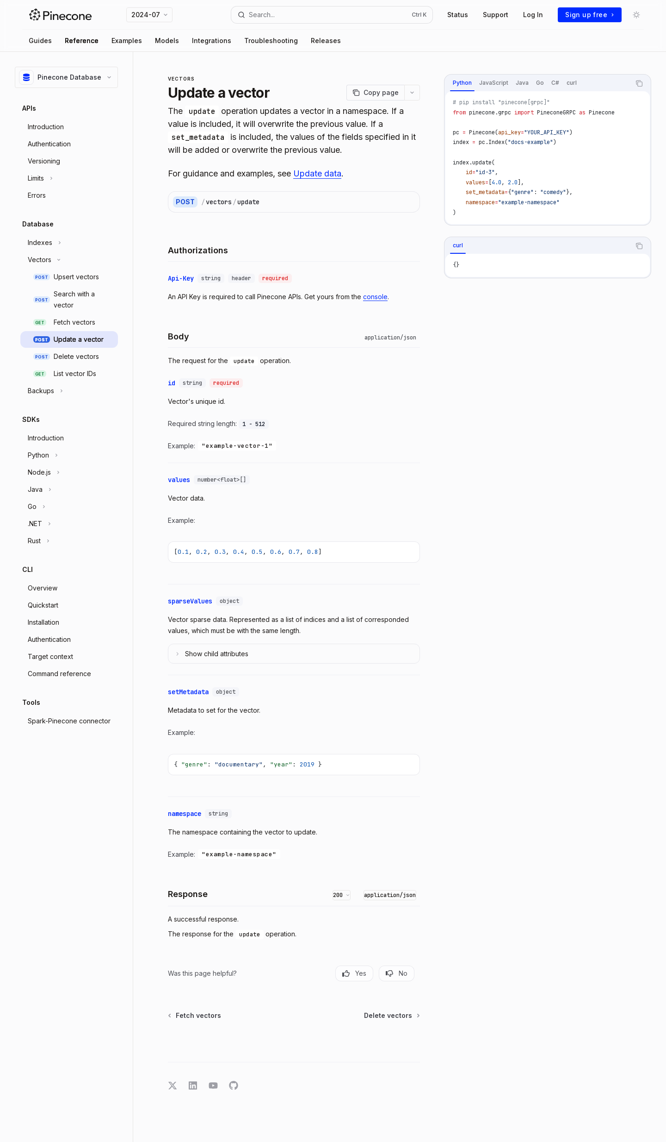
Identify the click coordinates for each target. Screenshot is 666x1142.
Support (495, 15)
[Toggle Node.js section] (69, 472)
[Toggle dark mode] (636, 14)
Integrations (211, 40)
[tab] (462, 82)
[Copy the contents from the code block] (639, 83)
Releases (326, 40)
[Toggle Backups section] (69, 391)
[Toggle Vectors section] (69, 259)
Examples (126, 40)
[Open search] (332, 14)
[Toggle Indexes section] (69, 242)
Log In (533, 15)
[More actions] (412, 92)
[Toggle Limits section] (69, 178)
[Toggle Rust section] (69, 541)
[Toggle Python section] (69, 455)
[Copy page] (375, 92)
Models (167, 40)
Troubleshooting (271, 40)
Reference (82, 40)
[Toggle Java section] (69, 489)
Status (457, 15)
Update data (317, 173)
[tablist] (537, 83)
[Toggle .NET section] (69, 523)
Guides (40, 40)
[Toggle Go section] (69, 506)
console (375, 297)
